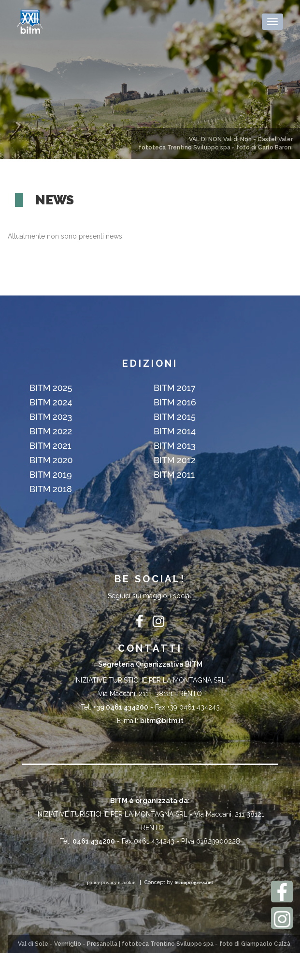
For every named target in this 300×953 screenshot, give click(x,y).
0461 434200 (93, 841)
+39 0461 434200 (120, 707)
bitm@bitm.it (162, 721)
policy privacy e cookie (111, 882)
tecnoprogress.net (193, 882)
